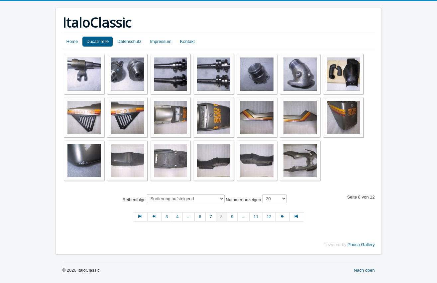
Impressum (160, 41)
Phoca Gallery (361, 244)
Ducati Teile (97, 41)
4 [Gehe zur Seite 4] (177, 216)
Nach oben (364, 270)
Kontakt (187, 41)
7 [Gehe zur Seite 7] (211, 216)
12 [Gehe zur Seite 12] (269, 216)
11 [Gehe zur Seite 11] (256, 216)
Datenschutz (129, 41)
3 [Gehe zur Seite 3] (166, 216)
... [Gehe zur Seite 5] (188, 216)
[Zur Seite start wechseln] (140, 216)
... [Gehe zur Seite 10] (243, 216)
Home (72, 41)
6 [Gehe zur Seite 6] (200, 216)
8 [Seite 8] (221, 216)
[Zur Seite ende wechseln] (297, 216)
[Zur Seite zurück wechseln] (155, 216)
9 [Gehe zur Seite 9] (232, 216)
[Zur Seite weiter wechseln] (283, 216)
